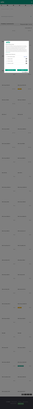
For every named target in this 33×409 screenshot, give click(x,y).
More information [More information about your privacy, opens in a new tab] (8, 52)
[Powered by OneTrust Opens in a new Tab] (25, 72)
